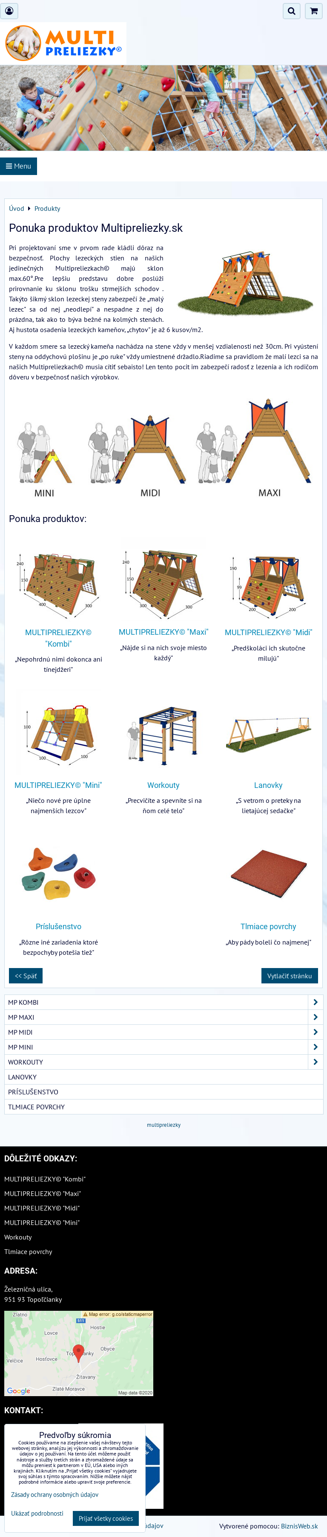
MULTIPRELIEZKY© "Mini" (58, 785)
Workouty (163, 785)
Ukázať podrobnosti (37, 1513)
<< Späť (26, 975)
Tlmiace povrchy (268, 926)
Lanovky (268, 785)
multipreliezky (164, 1125)
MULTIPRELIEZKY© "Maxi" (164, 632)
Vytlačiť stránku (289, 975)
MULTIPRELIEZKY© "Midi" (269, 632)
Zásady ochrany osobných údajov (54, 1494)
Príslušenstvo (58, 926)
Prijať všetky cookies (106, 1518)
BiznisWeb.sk (299, 1526)
